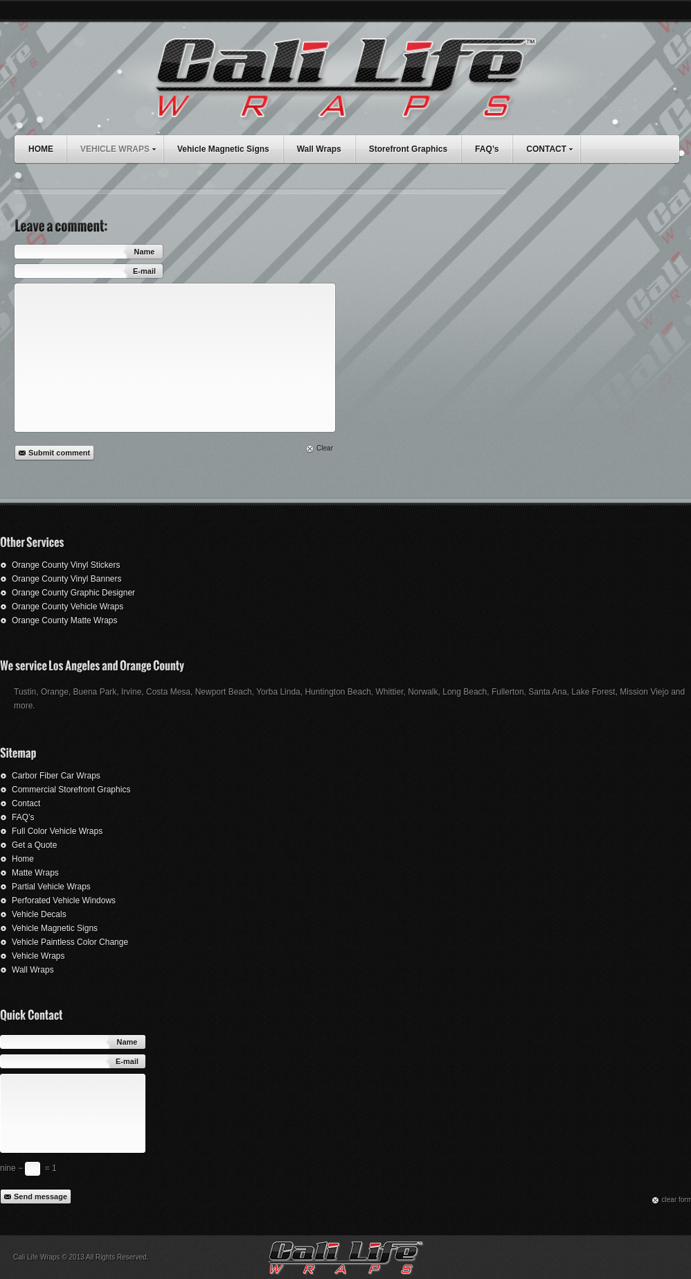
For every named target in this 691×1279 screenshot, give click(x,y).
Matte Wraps (35, 873)
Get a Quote (34, 845)
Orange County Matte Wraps (65, 620)
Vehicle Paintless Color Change (70, 942)
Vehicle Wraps (38, 956)
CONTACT (553, 147)
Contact (26, 803)
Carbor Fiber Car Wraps (56, 776)
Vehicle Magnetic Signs (223, 149)
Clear (324, 448)
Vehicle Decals (39, 914)
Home (23, 859)
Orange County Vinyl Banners (67, 579)
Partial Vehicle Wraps (51, 886)
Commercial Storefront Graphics (71, 789)
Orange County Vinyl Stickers (66, 565)
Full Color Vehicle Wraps (57, 831)
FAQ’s (487, 149)
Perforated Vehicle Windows (64, 900)
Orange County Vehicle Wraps (67, 606)
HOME (40, 149)
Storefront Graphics (408, 149)
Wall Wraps (319, 149)
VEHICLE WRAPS (121, 147)
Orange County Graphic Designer (73, 593)
